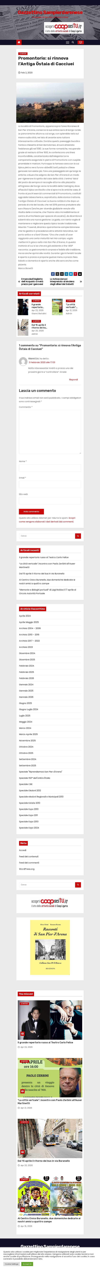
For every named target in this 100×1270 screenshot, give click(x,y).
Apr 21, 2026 (71, 310)
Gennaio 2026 (26, 697)
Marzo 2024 (25, 728)
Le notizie (23, 54)
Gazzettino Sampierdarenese (50, 12)
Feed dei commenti (29, 862)
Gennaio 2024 (26, 684)
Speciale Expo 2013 (28, 821)
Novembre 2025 (27, 740)
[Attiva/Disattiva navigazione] (68, 42)
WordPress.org (26, 869)
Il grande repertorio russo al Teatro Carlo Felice (44, 557)
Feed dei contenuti (28, 856)
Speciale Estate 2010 (29, 802)
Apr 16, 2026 (26, 1226)
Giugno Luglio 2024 (28, 709)
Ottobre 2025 (26, 753)
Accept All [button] (27, 1264)
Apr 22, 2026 (38, 310)
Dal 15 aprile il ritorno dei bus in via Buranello (40, 328)
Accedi (22, 850)
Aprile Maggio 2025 (29, 622)
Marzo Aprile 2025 (28, 734)
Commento (26, 407)
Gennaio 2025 (26, 690)
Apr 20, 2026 (38, 330)
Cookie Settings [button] (11, 1264)
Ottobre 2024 (26, 746)
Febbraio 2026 (26, 678)
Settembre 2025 (27, 765)
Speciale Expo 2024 (29, 827)
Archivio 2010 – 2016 (29, 634)
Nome (23, 461)
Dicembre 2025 (27, 659)
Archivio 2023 (26, 647)
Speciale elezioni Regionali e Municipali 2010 (41, 796)
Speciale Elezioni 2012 (30, 790)
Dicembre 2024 (27, 653)
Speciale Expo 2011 (28, 815)
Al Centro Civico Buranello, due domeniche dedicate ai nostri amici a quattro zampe (49, 1220)
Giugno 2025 (25, 703)
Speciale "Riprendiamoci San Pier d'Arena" (40, 771)
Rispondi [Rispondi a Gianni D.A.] (73, 379)
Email (22, 477)
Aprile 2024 (25, 615)
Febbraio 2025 (26, 672)
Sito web (23, 494)
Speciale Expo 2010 (28, 809)
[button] (74, 42)
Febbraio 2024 (26, 665)
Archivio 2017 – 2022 (29, 640)
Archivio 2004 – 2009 (30, 628)
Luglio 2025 (24, 715)
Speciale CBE (26, 784)
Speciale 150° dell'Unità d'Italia (34, 778)
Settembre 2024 (27, 759)
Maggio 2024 (25, 721)
